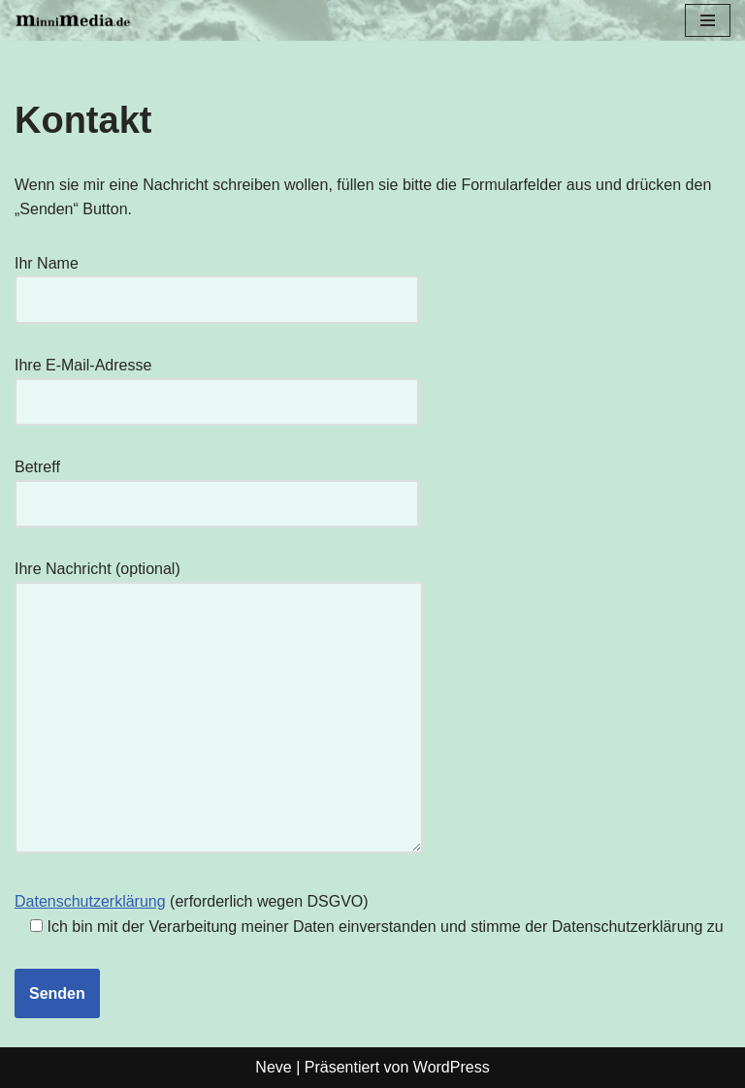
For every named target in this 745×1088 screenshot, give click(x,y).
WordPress (451, 1067)
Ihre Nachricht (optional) (219, 708)
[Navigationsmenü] (707, 20)
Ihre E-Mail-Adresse (217, 383)
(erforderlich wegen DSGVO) (369, 914)
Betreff (217, 485)
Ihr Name (217, 281)
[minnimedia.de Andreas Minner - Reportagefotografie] (73, 20)
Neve (273, 1067)
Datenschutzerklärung (90, 901)
